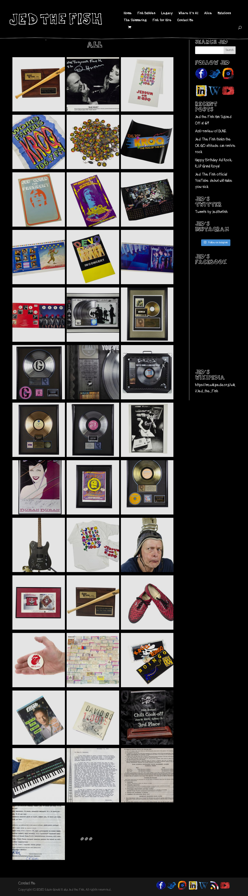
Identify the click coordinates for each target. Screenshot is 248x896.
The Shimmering (135, 20)
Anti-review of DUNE (210, 131)
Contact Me (185, 20)
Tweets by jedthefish (211, 212)
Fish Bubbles (146, 13)
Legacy (167, 13)
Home (128, 13)
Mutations (224, 13)
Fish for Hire (162, 20)
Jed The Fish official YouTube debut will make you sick (213, 180)
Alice (208, 13)
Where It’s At (188, 13)
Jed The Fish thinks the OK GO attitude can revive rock (215, 145)
